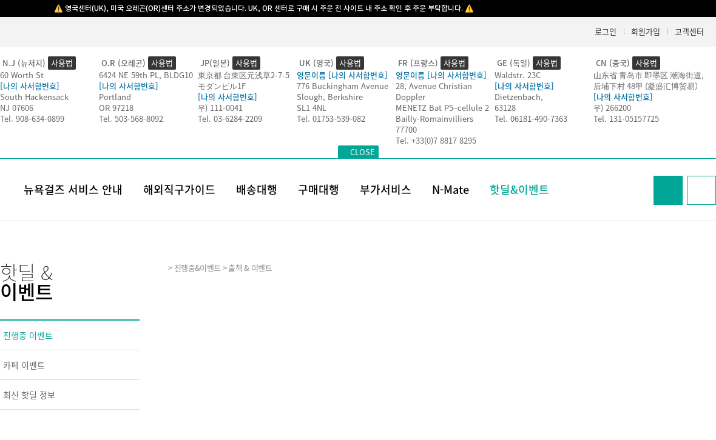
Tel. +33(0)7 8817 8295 (436, 140)
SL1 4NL (311, 107)
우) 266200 (612, 107)
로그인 (605, 31)
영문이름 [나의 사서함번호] (342, 75)
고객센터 (689, 31)
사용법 (62, 62)
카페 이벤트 (24, 365)
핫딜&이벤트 (519, 189)
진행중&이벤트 (197, 267)
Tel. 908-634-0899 (32, 118)
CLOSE (362, 152)
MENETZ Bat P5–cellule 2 (442, 107)
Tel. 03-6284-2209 (230, 118)
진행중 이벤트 (28, 335)
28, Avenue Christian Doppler (434, 91)
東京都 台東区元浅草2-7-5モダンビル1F (243, 80)
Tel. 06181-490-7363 (531, 118)
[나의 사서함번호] (29, 86)
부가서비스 (385, 189)
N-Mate (450, 189)
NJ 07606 (16, 107)
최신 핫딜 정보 (29, 394)
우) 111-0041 (220, 107)
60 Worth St (22, 75)
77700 (406, 129)
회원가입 (645, 31)
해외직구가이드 (179, 189)
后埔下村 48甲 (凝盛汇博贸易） (648, 86)
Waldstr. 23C (518, 75)
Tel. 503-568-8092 (131, 118)
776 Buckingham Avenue (342, 86)
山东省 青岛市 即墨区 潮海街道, (648, 75)
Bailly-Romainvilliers (434, 118)
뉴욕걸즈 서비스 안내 (73, 189)
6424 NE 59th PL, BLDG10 (146, 75)
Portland (115, 96)
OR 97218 (116, 107)
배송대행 (256, 189)
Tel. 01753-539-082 (331, 118)
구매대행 (318, 189)
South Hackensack (34, 96)
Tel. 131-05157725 (626, 118)
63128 (505, 107)
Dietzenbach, (519, 96)
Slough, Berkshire (330, 96)
